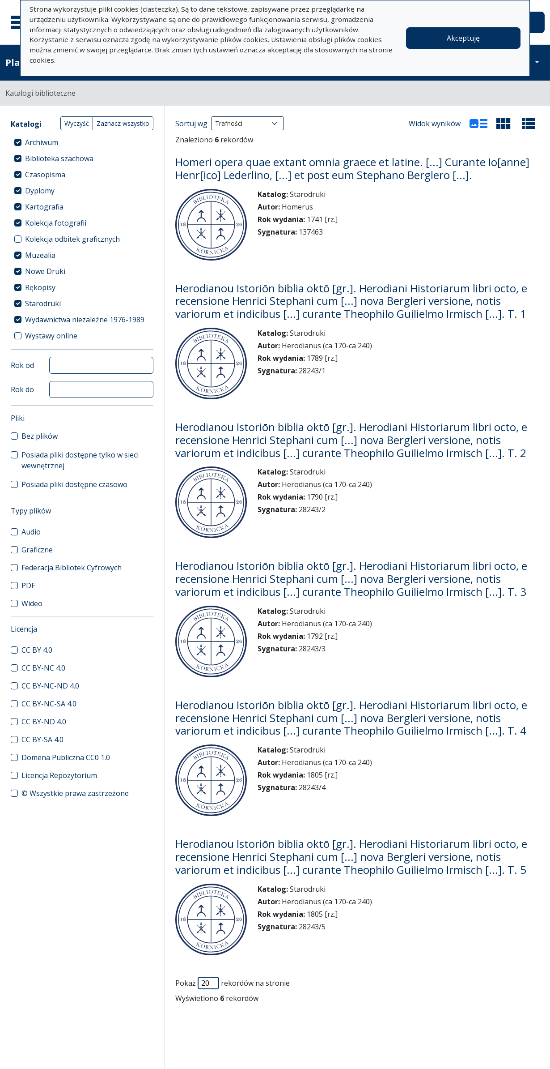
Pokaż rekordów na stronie (232, 983)
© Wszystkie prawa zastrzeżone (75, 793)
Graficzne (37, 550)
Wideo (31, 603)
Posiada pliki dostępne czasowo (74, 484)
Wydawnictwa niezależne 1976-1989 (84, 320)
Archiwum (41, 142)
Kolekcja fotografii (55, 223)
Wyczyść (76, 123)
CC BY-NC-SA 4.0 (48, 704)
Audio (31, 532)
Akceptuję (463, 38)
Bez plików (39, 436)
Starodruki (43, 303)
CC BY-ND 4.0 (43, 722)
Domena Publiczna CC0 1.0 (65, 757)
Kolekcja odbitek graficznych (72, 239)
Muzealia (40, 255)
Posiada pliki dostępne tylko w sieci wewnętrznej (80, 460)
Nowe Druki (45, 271)
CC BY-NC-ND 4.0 (50, 686)
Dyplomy (40, 191)
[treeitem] (82, 142)
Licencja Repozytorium (59, 775)
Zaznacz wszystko (123, 123)
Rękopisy (40, 287)
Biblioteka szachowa (59, 158)
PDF (28, 585)
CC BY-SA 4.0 (42, 739)
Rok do (22, 389)
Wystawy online (51, 336)
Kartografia (44, 207)
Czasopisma (45, 175)
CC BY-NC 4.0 (43, 668)
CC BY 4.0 (36, 650)
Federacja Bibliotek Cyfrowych (71, 568)
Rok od (22, 365)
